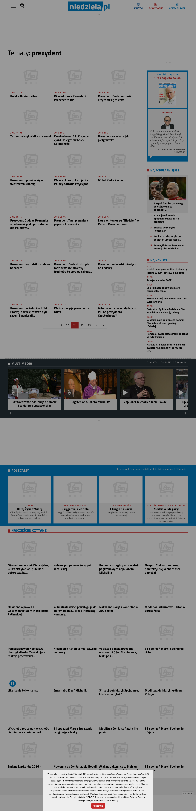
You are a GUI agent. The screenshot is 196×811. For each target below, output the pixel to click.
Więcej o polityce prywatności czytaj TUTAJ (98, 800)
